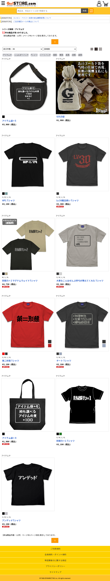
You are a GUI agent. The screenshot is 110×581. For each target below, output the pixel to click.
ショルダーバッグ (21, 55)
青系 (61, 55)
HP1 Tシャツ (8, 200)
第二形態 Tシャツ (10, 360)
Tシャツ (34, 55)
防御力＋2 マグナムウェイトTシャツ (20, 280)
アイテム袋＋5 (9, 120)
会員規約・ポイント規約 (55, 554)
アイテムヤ (7, 55)
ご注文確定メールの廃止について (26, 21)
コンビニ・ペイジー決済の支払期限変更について (32, 18)
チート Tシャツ (63, 360)
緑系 (80, 55)
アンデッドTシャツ (11, 519)
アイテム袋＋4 (9, 437)
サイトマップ (55, 571)
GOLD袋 (60, 116)
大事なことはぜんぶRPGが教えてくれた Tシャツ (79, 280)
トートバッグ (45, 55)
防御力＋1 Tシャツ (65, 440)
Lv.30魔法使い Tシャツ (67, 200)
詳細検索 (91, 11)
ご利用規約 (55, 548)
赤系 (74, 55)
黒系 (55, 55)
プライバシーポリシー (55, 565)
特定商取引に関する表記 (55, 559)
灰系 (67, 55)
